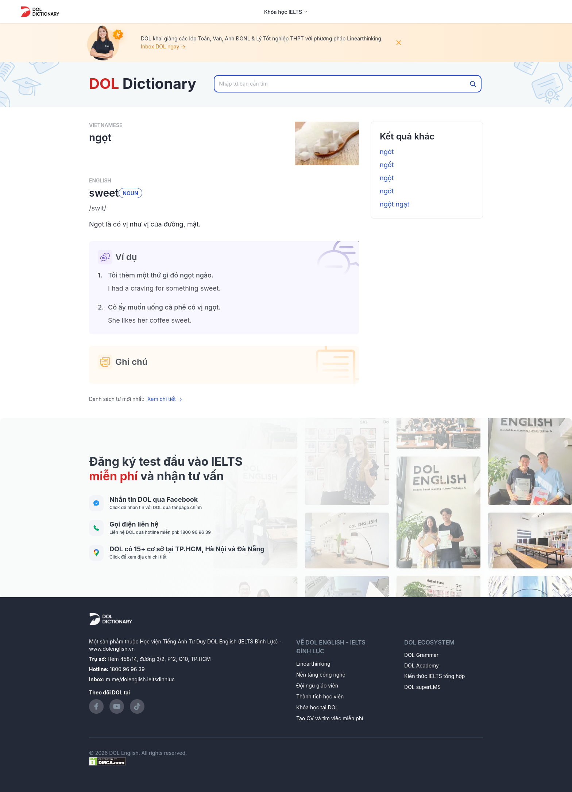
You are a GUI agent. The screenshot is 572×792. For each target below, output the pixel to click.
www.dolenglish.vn (112, 649)
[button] (224, 208)
